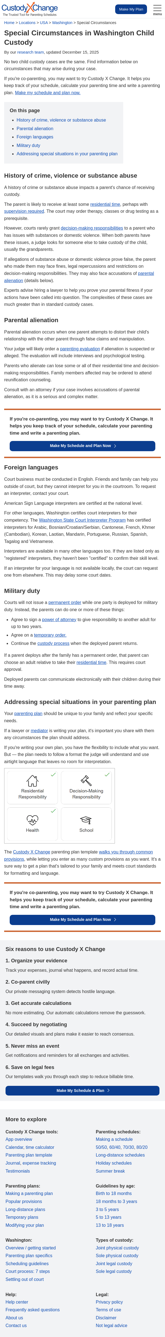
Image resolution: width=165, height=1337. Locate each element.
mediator (39, 730)
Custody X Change (31, 852)
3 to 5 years (107, 1209)
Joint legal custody (114, 1263)
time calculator (40, 1147)
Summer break (110, 1171)
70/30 (128, 1147)
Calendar (14, 1147)
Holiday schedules (114, 1163)
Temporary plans (22, 1217)
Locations (27, 22)
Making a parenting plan (29, 1193)
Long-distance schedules (120, 1155)
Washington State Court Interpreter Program (82, 520)
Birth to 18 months (114, 1193)
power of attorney (59, 619)
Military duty (28, 145)
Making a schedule (114, 1139)
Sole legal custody (114, 1271)
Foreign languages (35, 137)
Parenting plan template (29, 1155)
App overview (19, 1139)
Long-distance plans (25, 1209)
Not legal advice (111, 1325)
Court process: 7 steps (28, 1271)
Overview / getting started (31, 1248)
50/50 (101, 1147)
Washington (62, 22)
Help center (17, 1302)
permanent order (64, 602)
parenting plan (28, 713)
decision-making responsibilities (92, 228)
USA (44, 22)
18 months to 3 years (116, 1201)
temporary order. (50, 635)
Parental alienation (35, 128)
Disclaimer (106, 1317)
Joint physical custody (117, 1248)
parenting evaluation (80, 348)
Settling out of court (25, 1279)
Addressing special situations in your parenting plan (67, 153)
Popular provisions (24, 1201)
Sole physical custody (117, 1255)
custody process (53, 643)
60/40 (114, 1147)
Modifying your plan (25, 1225)
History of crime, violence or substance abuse (61, 120)
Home (9, 22)
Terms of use (108, 1309)
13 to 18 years (110, 1225)
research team (30, 52)
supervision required (24, 211)
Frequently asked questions (33, 1309)
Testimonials (18, 1171)
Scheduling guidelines (27, 1263)
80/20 (142, 1147)
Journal (13, 1163)
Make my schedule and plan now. (48, 92)
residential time (105, 204)
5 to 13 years (109, 1217)
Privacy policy (109, 1302)
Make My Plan (131, 9)
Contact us (16, 1325)
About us (14, 1317)
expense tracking (39, 1163)
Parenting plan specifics (29, 1255)
